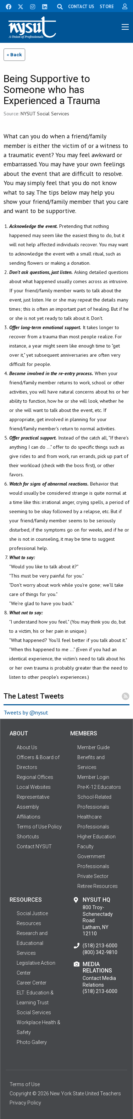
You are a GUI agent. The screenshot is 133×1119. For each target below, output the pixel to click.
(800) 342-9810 (100, 952)
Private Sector (93, 876)
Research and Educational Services (32, 943)
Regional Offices (35, 777)
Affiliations (28, 817)
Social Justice (32, 913)
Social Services (34, 1012)
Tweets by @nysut (26, 712)
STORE (107, 6)
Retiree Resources (97, 886)
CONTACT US (81, 6)
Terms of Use (25, 1084)
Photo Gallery (32, 1042)
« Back (14, 54)
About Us (27, 747)
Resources (29, 923)
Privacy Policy (25, 1103)
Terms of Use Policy (39, 827)
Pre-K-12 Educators (99, 787)
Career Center (31, 983)
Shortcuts (28, 836)
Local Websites (34, 787)
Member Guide (93, 747)
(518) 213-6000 (100, 945)
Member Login (93, 777)
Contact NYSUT (34, 846)
